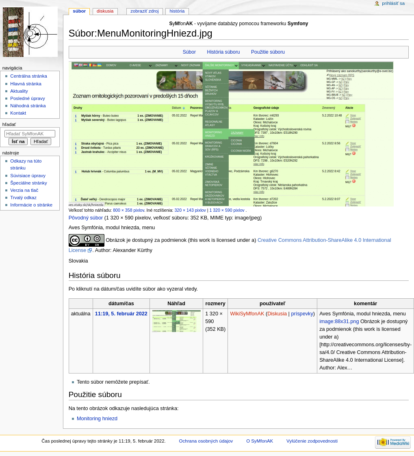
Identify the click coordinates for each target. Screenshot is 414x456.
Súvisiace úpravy (28, 175)
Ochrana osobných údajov (206, 441)
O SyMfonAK (259, 441)
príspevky (302, 314)
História (176, 11)
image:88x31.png (339, 321)
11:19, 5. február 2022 (121, 314)
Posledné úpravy (27, 98)
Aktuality (19, 91)
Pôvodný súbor (86, 218)
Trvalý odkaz (23, 197)
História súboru (223, 52)
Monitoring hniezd (97, 418)
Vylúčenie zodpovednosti (312, 441)
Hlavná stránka (25, 83)
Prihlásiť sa (393, 3)
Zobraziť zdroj (144, 11)
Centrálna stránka (28, 76)
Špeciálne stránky (28, 182)
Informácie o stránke (31, 204)
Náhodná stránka (28, 105)
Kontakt (18, 113)
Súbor (189, 52)
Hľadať (9, 124)
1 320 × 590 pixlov (226, 210)
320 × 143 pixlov (190, 210)
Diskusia (277, 314)
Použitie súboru (268, 52)
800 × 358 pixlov (128, 210)
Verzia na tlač (24, 190)
